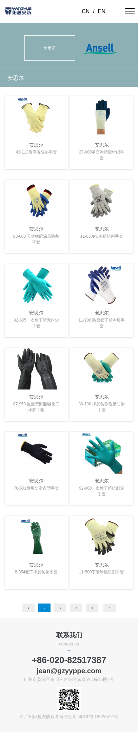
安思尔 (15, 78)
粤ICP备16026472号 (98, 716)
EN (101, 11)
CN (86, 11)
